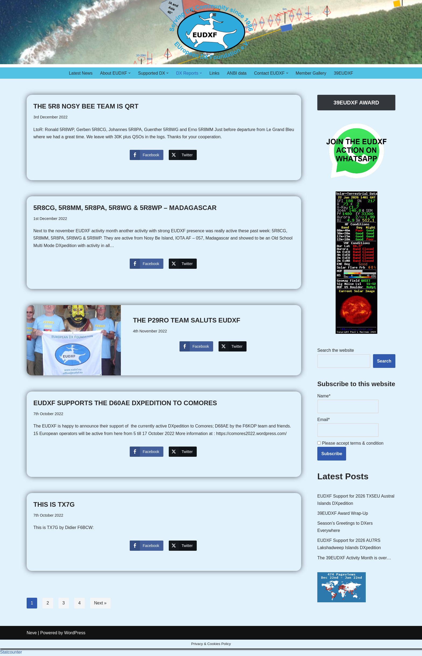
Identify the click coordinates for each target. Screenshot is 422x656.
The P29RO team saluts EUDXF (186, 320)
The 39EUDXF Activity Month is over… (354, 558)
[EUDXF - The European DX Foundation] (211, 32)
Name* (348, 403)
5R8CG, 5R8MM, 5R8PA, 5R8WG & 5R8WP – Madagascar (125, 207)
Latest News (80, 73)
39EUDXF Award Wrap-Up (342, 513)
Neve (32, 649)
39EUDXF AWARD (356, 103)
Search (384, 361)
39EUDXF (343, 73)
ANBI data (237, 73)
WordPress (74, 649)
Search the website (335, 350)
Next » (100, 603)
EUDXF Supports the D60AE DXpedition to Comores (125, 403)
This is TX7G (54, 504)
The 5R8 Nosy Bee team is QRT (85, 106)
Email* (348, 427)
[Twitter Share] (183, 155)
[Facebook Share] (146, 155)
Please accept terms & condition (350, 443)
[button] (129, 73)
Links (214, 73)
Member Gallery (311, 73)
